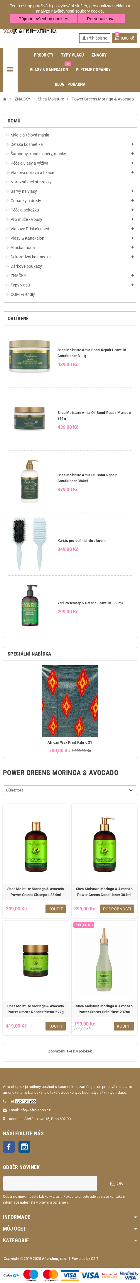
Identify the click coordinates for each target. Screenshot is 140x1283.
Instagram (24, 1147)
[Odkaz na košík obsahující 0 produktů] (124, 38)
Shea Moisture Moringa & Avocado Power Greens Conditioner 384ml (104, 892)
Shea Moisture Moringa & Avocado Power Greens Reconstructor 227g (35, 1009)
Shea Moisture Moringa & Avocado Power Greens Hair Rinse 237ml (104, 1009)
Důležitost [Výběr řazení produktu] (14, 790)
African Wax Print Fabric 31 (70, 743)
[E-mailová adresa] (50, 1183)
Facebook (9, 1147)
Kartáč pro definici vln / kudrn (82, 541)
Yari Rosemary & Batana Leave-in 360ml (90, 603)
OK (116, 1183)
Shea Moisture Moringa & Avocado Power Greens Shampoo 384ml (35, 892)
